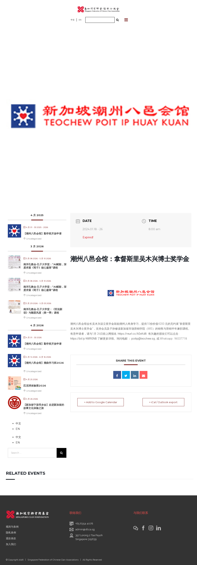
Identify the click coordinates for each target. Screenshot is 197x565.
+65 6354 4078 (84, 523)
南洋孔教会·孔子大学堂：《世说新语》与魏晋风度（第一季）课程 (42, 311)
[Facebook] (143, 528)
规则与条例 (12, 526)
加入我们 (11, 544)
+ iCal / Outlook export (163, 402)
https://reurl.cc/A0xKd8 (132, 333)
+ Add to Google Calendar (100, 402)
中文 (73, 20)
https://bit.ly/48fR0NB (83, 338)
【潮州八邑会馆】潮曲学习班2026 (43, 362)
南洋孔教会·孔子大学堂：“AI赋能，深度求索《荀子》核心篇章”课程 (44, 266)
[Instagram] (151, 528)
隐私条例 (11, 532)
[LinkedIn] (158, 528)
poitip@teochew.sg (143, 338)
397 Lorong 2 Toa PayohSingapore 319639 (89, 537)
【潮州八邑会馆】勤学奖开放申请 (42, 233)
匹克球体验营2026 (34, 385)
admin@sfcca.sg (85, 529)
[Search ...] (100, 20)
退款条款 (11, 538)
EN (80, 20)
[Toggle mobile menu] (126, 20)
